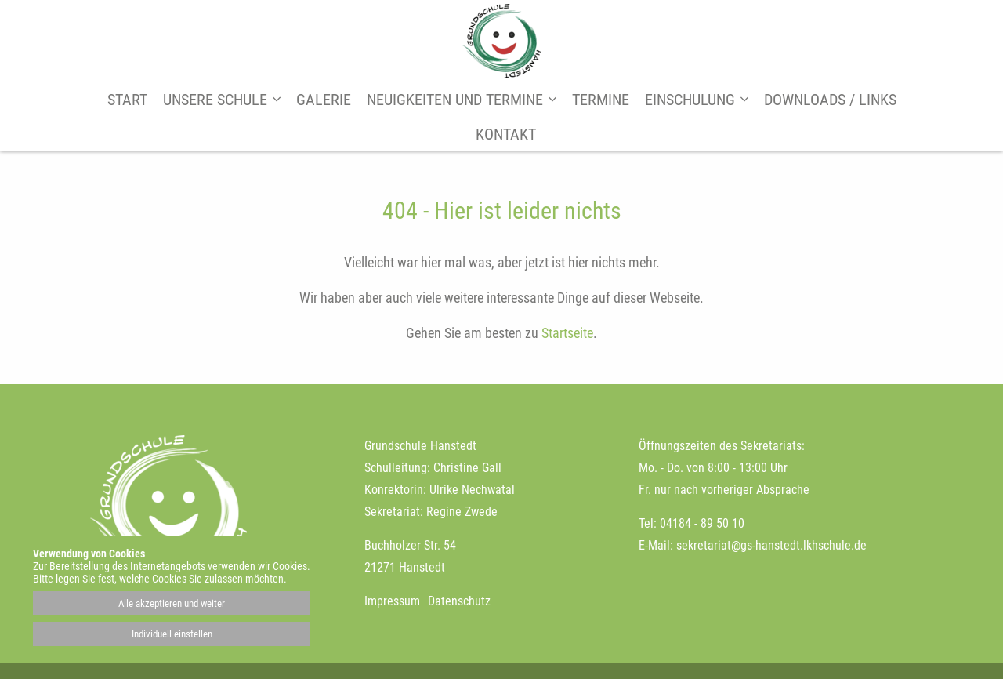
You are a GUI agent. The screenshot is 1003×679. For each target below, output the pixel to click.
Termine (600, 99)
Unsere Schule (215, 99)
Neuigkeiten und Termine (455, 99)
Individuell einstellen (172, 634)
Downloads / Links (830, 99)
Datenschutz (459, 601)
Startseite (567, 333)
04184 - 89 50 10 (702, 523)
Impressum (392, 601)
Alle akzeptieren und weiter (171, 603)
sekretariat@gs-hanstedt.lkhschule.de (771, 545)
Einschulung (690, 99)
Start (127, 99)
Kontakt (506, 134)
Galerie (323, 99)
